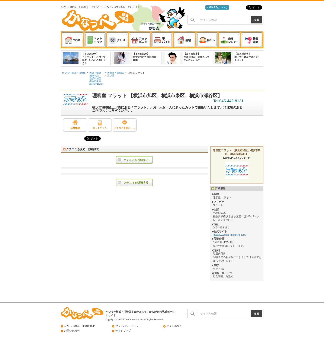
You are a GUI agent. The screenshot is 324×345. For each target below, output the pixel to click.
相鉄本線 (94, 75)
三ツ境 (110, 75)
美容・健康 (95, 72)
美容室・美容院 (115, 72)
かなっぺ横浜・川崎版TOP (79, 326)
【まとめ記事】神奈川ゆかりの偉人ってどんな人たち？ (196, 56)
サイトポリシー (176, 326)
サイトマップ (123, 330)
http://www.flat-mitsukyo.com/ (229, 234)
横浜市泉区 (95, 81)
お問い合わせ (72, 330)
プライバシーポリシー (128, 326)
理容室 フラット (136, 72)
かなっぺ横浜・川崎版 (74, 72)
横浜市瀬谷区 (96, 84)
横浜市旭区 (95, 78)
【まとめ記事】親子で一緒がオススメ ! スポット (246, 56)
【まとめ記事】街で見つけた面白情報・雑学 (146, 56)
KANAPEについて (217, 7)
